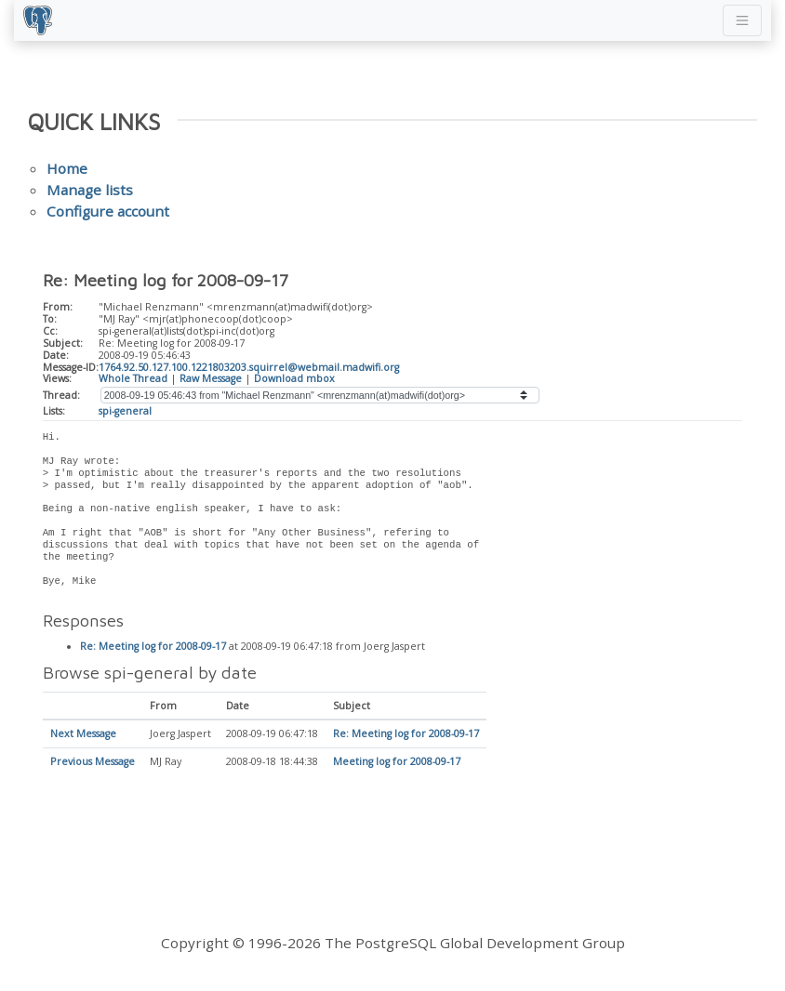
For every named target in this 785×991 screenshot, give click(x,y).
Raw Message (211, 378)
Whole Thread (133, 378)
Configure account (108, 211)
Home (67, 168)
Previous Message (92, 762)
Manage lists (90, 189)
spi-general (125, 410)
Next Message (83, 734)
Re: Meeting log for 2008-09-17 (153, 647)
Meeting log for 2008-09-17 (396, 762)
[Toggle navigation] (742, 20)
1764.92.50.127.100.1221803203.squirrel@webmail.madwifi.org (249, 367)
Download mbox (294, 378)
